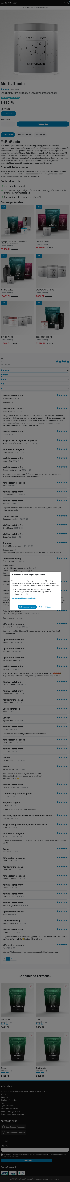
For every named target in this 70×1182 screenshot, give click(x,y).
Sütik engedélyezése (27, 607)
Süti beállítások (45, 607)
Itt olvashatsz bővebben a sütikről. (23, 598)
